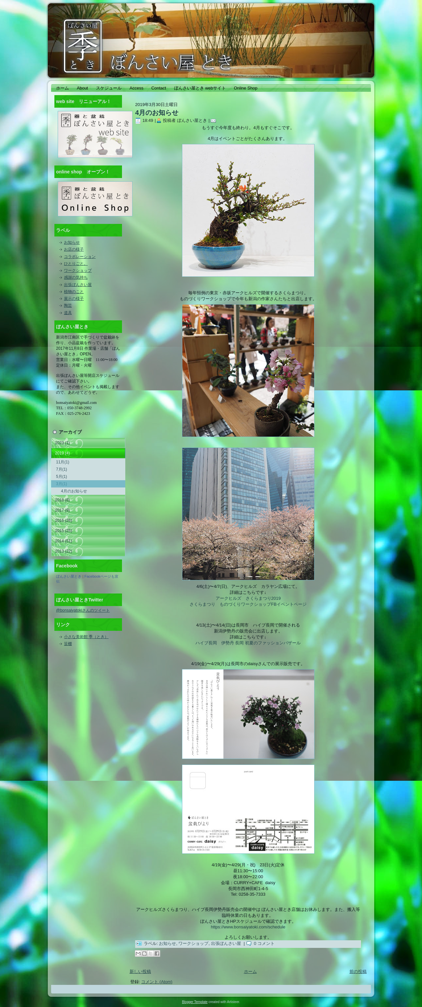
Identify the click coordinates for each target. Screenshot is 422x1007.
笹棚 (68, 643)
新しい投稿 (140, 971)
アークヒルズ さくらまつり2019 (248, 598)
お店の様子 (74, 249)
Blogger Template (195, 1002)
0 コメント (264, 943)
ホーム (250, 971)
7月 (61, 469)
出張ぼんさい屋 (78, 284)
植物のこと (74, 291)
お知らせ (72, 242)
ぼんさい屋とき (68, 576)
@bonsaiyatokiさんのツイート (83, 610)
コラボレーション (80, 256)
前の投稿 (358, 971)
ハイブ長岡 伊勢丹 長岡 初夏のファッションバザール (248, 642)
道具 (68, 312)
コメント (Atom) (156, 981)
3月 (61, 484)
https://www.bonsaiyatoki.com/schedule (248, 926)
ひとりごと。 (76, 263)
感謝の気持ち (76, 277)
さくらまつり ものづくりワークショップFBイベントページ (248, 604)
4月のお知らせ (74, 491)
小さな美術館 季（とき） (86, 636)
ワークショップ (78, 270)
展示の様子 (74, 298)
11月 (62, 462)
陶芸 (68, 305)
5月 (61, 476)
